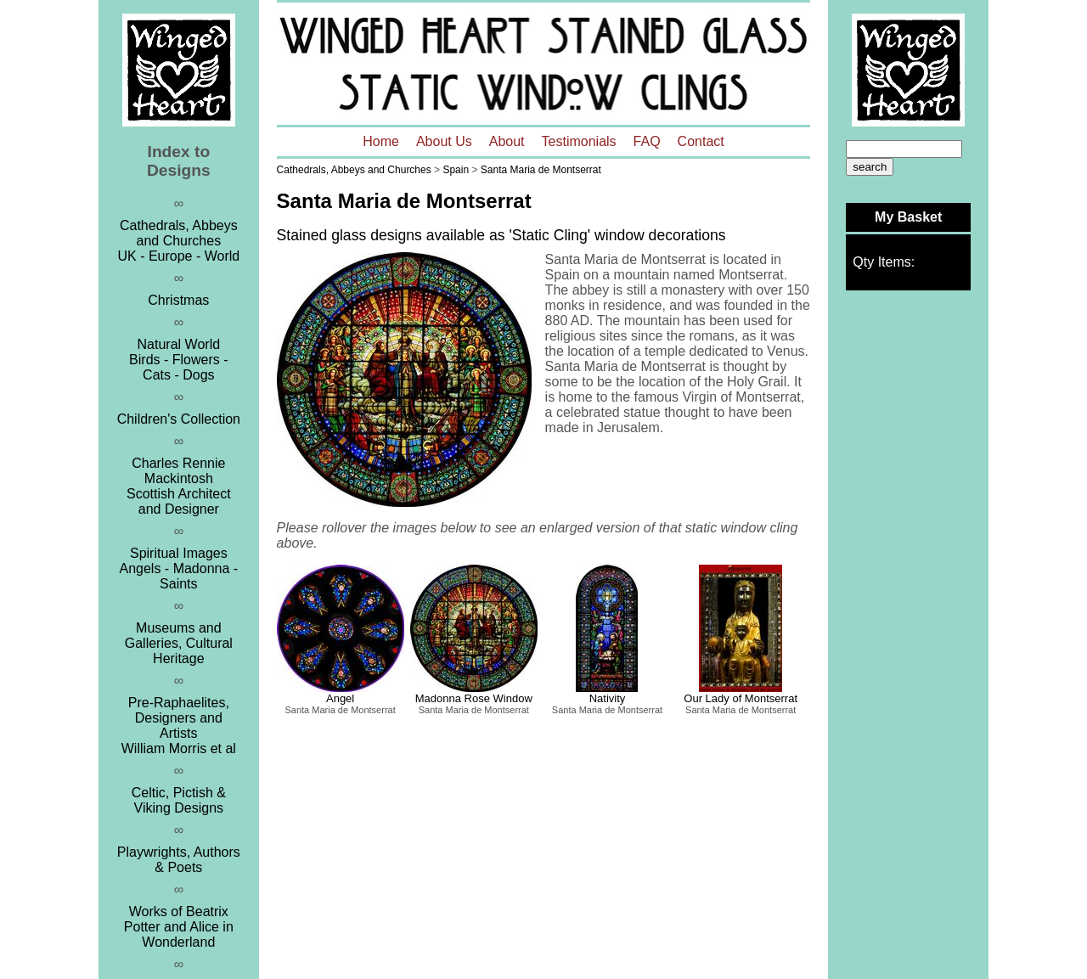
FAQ (647, 141)
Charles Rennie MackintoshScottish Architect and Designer (179, 486)
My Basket (908, 217)
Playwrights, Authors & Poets (178, 860)
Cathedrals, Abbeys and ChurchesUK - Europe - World (178, 240)
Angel (340, 698)
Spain (455, 170)
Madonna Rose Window (473, 698)
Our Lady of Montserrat (740, 698)
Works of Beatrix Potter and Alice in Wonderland (179, 926)
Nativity (607, 698)
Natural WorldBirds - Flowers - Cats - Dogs (178, 359)
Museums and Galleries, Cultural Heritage (179, 643)
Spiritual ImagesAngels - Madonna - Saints (179, 568)
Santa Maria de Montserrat (541, 170)
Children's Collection (178, 419)
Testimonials (579, 141)
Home (381, 141)
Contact (701, 141)
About (507, 141)
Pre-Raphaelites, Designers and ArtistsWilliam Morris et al (178, 725)
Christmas (178, 300)
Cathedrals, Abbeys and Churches (354, 170)
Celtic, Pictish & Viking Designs (179, 800)
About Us (444, 141)
